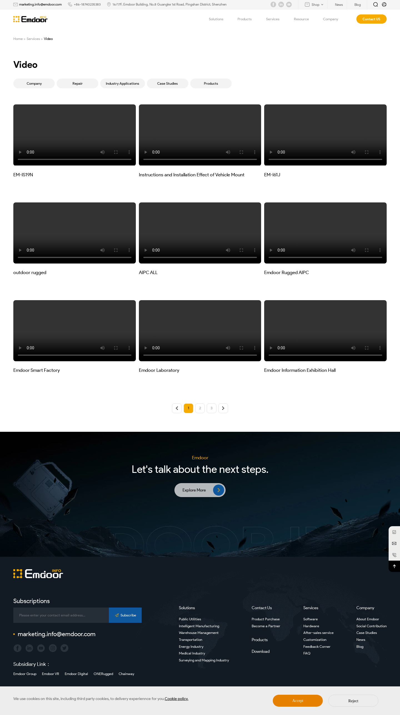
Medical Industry (192, 653)
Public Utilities (190, 619)
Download (261, 651)
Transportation (190, 640)
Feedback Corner (317, 646)
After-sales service (318, 633)
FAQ (307, 653)
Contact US (371, 19)
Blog (359, 646)
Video (48, 39)
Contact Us (262, 607)
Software (310, 619)
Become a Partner (266, 626)
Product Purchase (266, 619)
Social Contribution (371, 626)
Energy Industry (191, 646)
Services (276, 19)
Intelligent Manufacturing (199, 626)
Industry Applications (122, 83)
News (360, 640)
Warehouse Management (199, 633)
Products (248, 19)
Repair (77, 83)
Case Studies (167, 83)
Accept (297, 701)
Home (18, 39)
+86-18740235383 (87, 4)
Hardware (311, 626)
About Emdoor (367, 619)
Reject (353, 701)
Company (333, 19)
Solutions (219, 19)
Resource (304, 19)
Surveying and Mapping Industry (204, 660)
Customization (314, 640)
